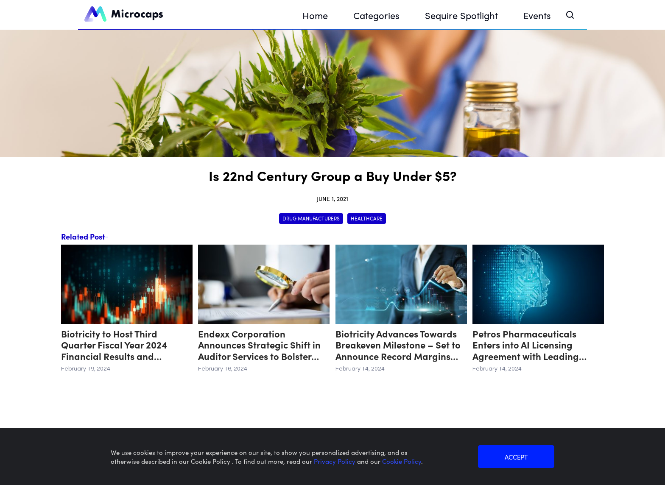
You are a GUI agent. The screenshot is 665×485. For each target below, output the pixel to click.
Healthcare (367, 218)
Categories (376, 15)
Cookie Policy (401, 461)
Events (537, 15)
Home (315, 15)
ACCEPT (516, 456)
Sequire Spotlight (461, 15)
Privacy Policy (335, 461)
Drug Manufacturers (311, 218)
